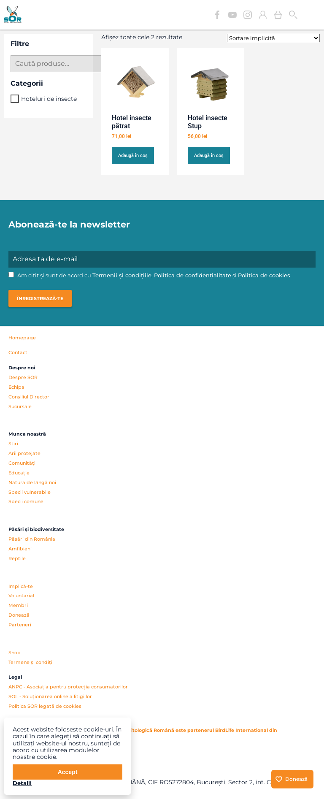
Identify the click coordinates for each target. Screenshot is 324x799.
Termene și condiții (31, 662)
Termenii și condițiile (121, 275)
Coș (278, 14)
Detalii (22, 783)
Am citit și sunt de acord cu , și (149, 275)
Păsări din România (31, 539)
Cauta (293, 14)
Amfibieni (20, 549)
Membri (18, 605)
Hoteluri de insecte (49, 99)
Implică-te (20, 586)
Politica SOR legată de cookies (44, 706)
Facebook (217, 14)
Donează (19, 615)
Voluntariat (21, 596)
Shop (14, 652)
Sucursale (20, 406)
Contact (17, 352)
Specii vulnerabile (29, 492)
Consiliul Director (28, 397)
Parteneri (19, 625)
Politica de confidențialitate (192, 275)
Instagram (247, 14)
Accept (68, 772)
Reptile (17, 558)
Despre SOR (23, 377)
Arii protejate (24, 453)
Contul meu (262, 14)
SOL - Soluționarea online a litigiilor (50, 696)
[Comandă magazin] (273, 38)
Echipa (16, 387)
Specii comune (25, 501)
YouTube (232, 14)
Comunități (21, 463)
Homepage (22, 338)
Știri (13, 444)
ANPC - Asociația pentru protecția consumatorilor (68, 687)
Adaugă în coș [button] (133, 155)
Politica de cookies (264, 275)
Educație (19, 473)
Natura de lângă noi (32, 482)
